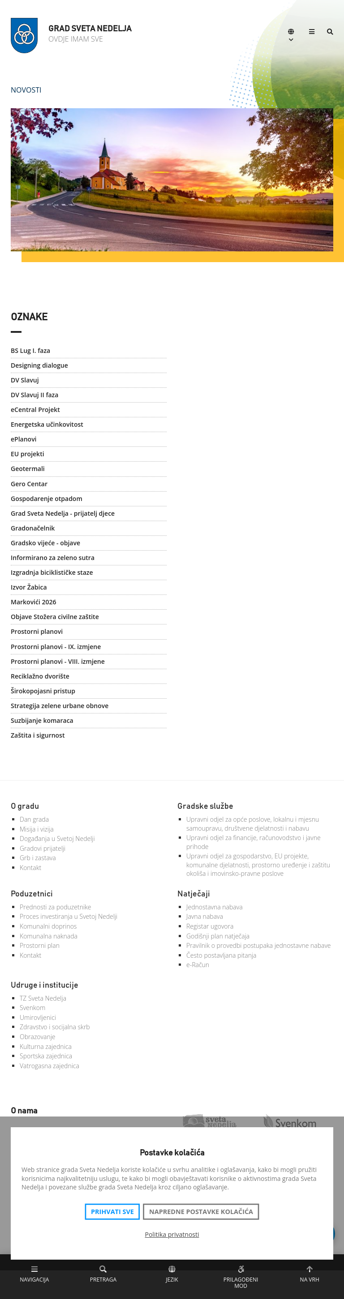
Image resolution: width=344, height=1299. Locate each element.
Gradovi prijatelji (42, 848)
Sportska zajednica (46, 1056)
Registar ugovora (209, 926)
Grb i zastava (38, 857)
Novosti (26, 90)
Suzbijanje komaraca (42, 720)
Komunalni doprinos (48, 926)
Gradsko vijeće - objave (45, 543)
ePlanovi (24, 439)
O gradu (25, 806)
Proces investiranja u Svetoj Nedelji (68, 916)
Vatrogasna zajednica (49, 1065)
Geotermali (28, 468)
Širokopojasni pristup (43, 691)
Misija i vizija (37, 829)
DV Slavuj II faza (34, 395)
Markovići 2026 (33, 602)
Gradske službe (205, 806)
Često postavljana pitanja (221, 955)
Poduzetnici (32, 894)
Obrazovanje (38, 1036)
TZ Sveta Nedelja (43, 998)
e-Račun (197, 964)
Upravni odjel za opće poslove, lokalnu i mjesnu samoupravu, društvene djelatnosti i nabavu (252, 823)
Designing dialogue (39, 365)
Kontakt (30, 867)
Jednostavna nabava (214, 907)
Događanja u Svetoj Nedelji (57, 838)
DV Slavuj (25, 380)
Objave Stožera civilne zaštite (55, 616)
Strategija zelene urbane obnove (59, 705)
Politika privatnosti (172, 1234)
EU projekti (27, 454)
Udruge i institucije (44, 985)
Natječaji (193, 894)
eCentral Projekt (35, 409)
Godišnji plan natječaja (217, 936)
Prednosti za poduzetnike (55, 907)
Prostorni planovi (37, 631)
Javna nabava (204, 916)
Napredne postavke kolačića (201, 1211)
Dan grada (34, 819)
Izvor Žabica (29, 587)
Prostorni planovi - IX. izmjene (56, 646)
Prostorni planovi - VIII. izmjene (58, 661)
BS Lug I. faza (30, 350)
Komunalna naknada (48, 936)
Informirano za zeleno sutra (53, 557)
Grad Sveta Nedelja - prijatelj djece (63, 513)
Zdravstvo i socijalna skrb (55, 1027)
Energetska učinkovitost (47, 424)
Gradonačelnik (33, 528)
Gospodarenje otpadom (46, 498)
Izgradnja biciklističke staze (52, 572)
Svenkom (32, 1007)
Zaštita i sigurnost (37, 735)
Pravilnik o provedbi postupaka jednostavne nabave (258, 945)
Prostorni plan (40, 945)
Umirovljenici (38, 1017)
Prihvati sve (112, 1211)
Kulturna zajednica (46, 1046)
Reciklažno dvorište (40, 676)
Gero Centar (29, 484)
